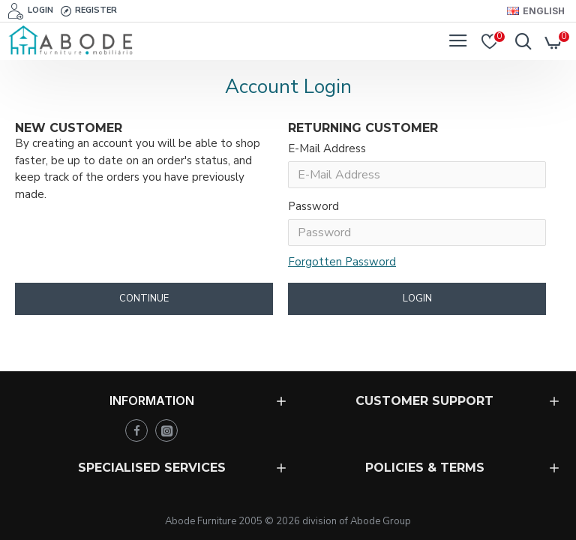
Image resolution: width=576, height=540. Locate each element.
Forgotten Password (342, 265)
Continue (144, 303)
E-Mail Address (327, 148)
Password (313, 209)
